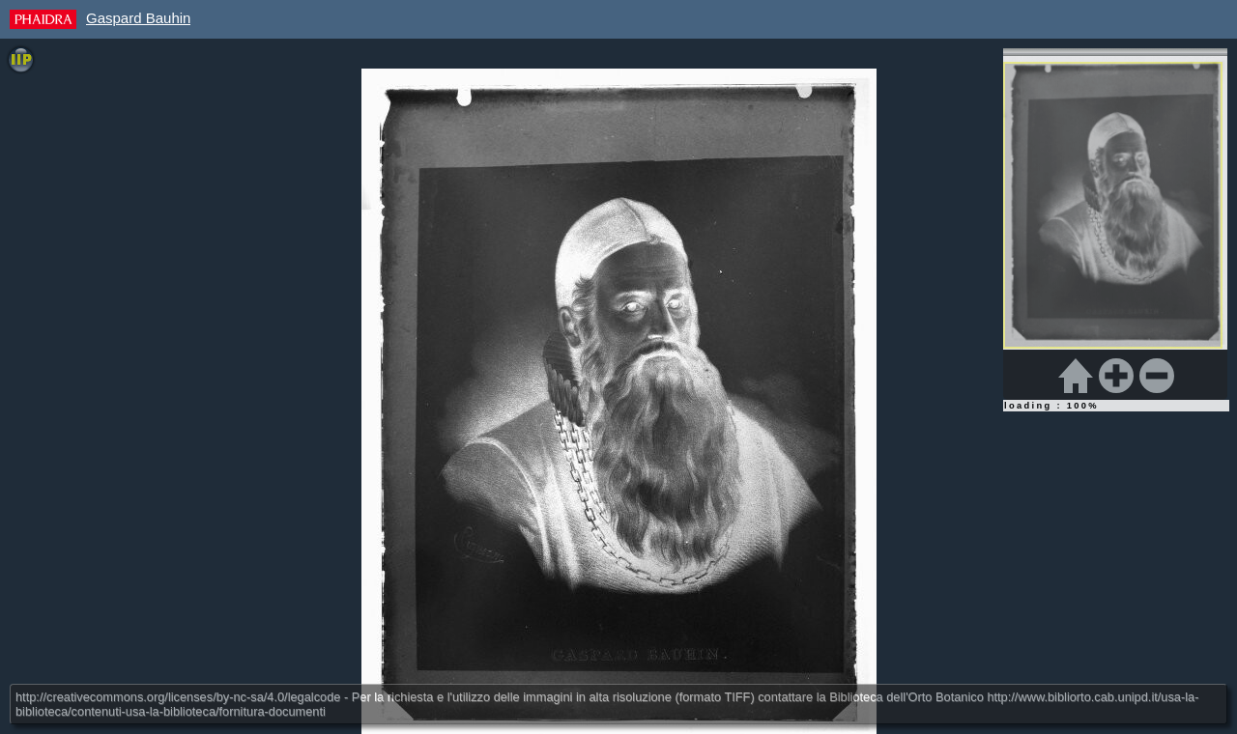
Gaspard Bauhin (138, 18)
